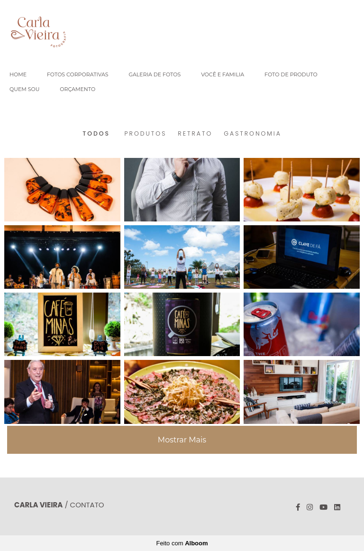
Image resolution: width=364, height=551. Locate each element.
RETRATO (195, 134)
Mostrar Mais (182, 439)
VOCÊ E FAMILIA (222, 74)
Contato (87, 504)
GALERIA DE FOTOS (154, 74)
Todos (96, 134)
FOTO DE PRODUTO (291, 74)
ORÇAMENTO (77, 89)
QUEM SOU (24, 89)
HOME (18, 74)
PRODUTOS (146, 134)
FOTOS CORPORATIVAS (78, 74)
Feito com (182, 543)
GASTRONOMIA (253, 134)
